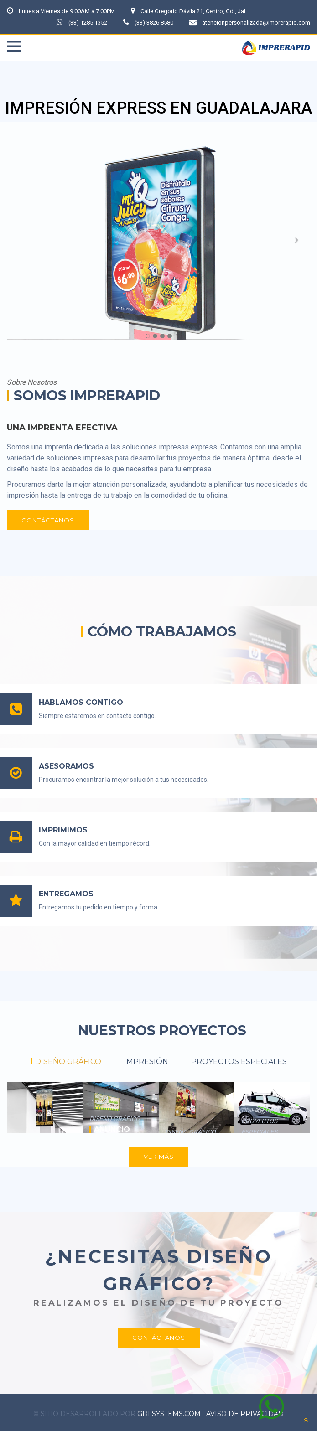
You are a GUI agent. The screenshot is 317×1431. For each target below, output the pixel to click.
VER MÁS (159, 1154)
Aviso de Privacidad (245, 1411)
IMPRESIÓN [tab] (146, 1059)
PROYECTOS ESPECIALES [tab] (239, 1059)
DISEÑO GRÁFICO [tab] (68, 1059)
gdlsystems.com (169, 1411)
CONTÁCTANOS (47, 518)
